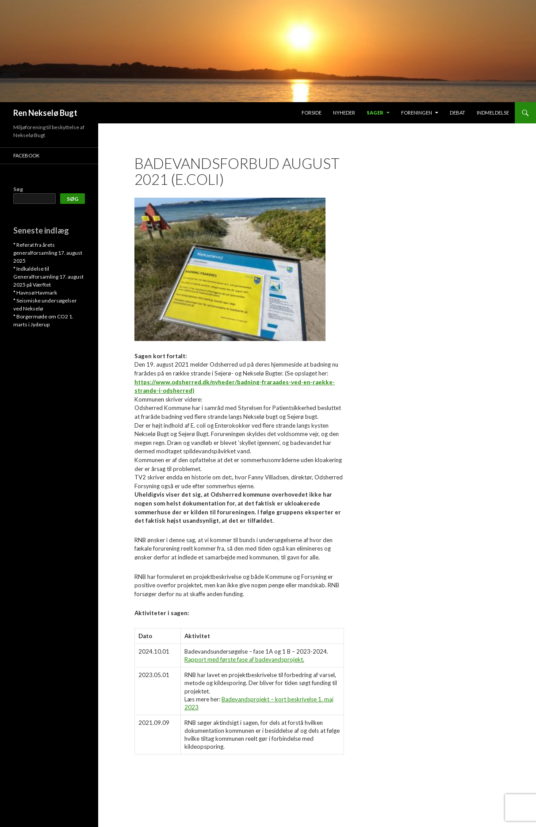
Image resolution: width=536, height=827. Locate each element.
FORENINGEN (416, 112)
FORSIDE (312, 112)
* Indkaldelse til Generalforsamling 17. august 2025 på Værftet (48, 276)
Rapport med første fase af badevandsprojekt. (244, 659)
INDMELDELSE (493, 112)
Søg (18, 189)
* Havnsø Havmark (35, 292)
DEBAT (457, 112)
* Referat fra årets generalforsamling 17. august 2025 (47, 252)
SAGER (375, 112)
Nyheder (344, 112)
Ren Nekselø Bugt (45, 113)
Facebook (26, 155)
